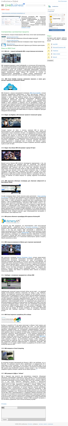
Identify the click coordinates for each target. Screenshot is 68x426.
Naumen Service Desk (12, 37)
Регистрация (64, 1)
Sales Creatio (56, 54)
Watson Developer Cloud (24, 257)
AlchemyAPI (25, 232)
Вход (59, 1)
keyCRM (55, 44)
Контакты (30, 424)
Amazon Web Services (13, 40)
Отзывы (3, 404)
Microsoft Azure (11, 44)
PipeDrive (55, 50)
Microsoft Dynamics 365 (59, 47)
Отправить (50, 60)
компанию (50, 424)
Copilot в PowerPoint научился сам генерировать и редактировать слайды (57, 25)
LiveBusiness (55, 6)
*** (36, 369)
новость (45, 424)
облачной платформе (32, 227)
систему (41, 424)
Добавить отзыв (25, 27)
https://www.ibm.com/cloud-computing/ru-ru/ (13, 13)
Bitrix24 (55, 57)
